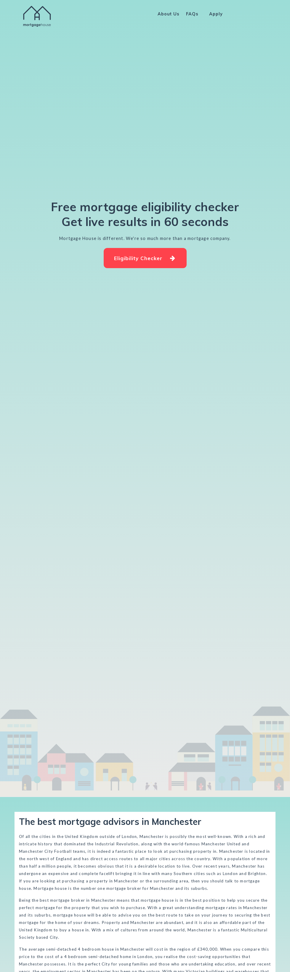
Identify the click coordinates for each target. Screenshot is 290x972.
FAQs (192, 14)
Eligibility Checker (144, 258)
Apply (216, 14)
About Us (169, 14)
